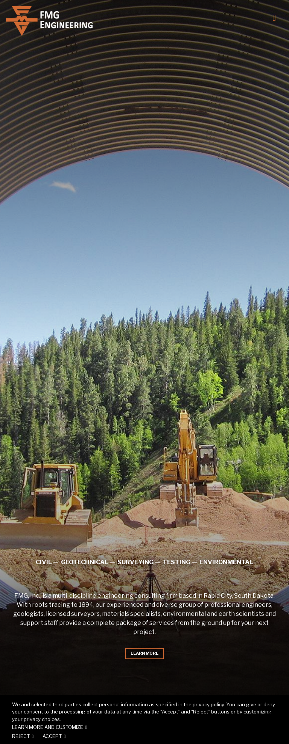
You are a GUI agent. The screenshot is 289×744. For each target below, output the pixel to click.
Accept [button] (52, 736)
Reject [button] (21, 736)
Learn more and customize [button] (47, 727)
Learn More (144, 653)
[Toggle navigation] (273, 16)
